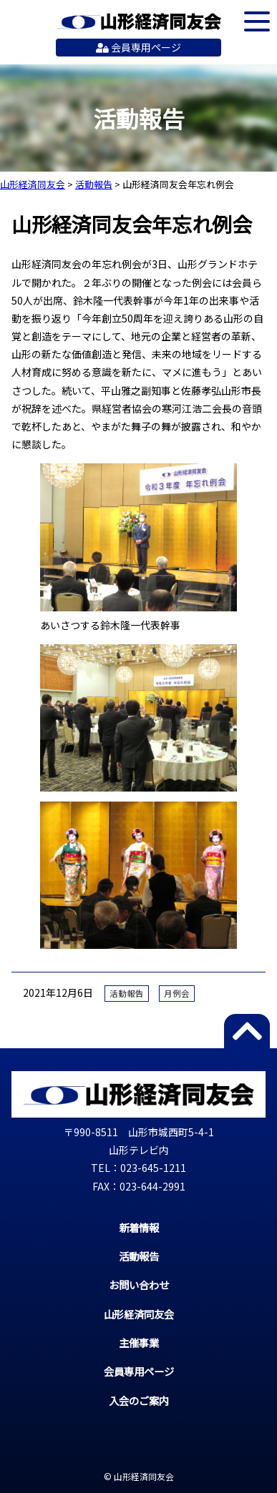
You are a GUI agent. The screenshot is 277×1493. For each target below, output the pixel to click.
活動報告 (127, 993)
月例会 (177, 993)
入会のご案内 (139, 1400)
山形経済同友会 (138, 21)
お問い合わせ (139, 1284)
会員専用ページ (138, 47)
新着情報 (139, 1227)
